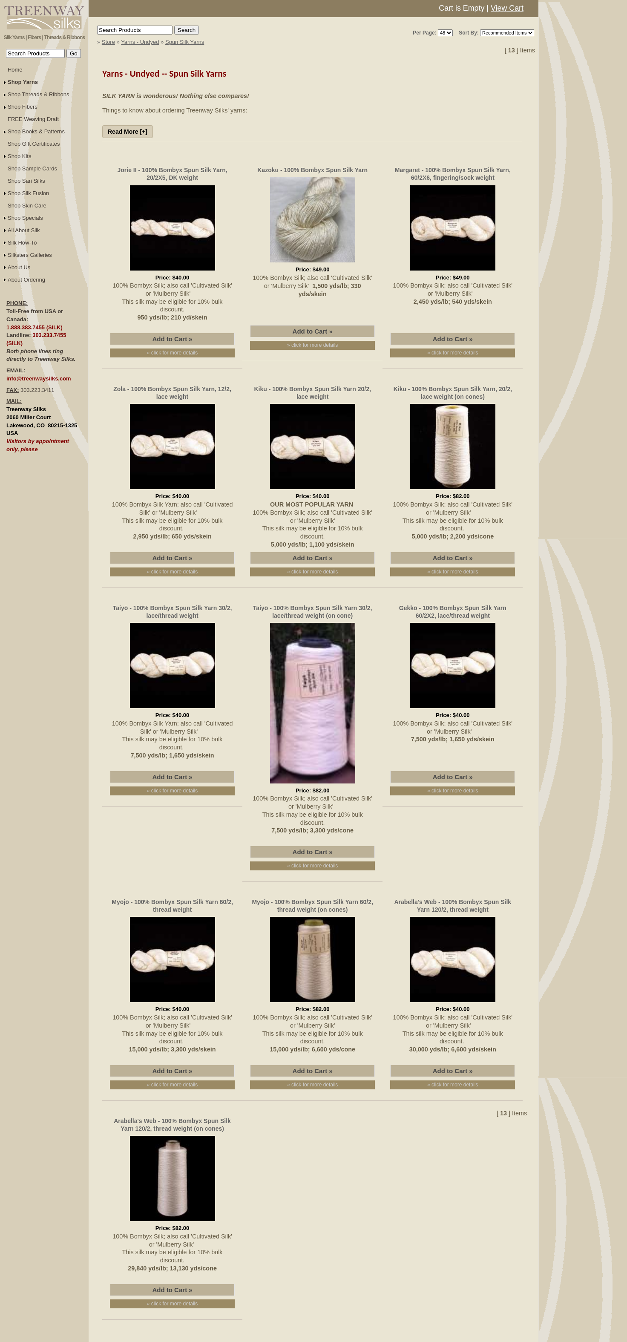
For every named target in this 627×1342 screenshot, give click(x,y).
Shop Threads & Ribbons (38, 94)
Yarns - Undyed (140, 42)
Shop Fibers (22, 107)
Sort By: (469, 33)
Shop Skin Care (27, 205)
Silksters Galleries (30, 255)
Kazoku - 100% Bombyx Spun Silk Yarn (312, 170)
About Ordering (26, 279)
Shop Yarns (23, 82)
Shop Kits (19, 156)
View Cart (507, 8)
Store (108, 42)
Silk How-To (22, 242)
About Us (19, 267)
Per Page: (424, 33)
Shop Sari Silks (26, 181)
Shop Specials (25, 218)
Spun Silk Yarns (184, 42)
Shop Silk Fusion (28, 193)
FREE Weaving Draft (33, 119)
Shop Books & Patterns (36, 131)
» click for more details (172, 353)
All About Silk (24, 230)
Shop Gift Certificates (34, 144)
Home (15, 69)
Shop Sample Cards (32, 168)
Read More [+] (127, 131)
